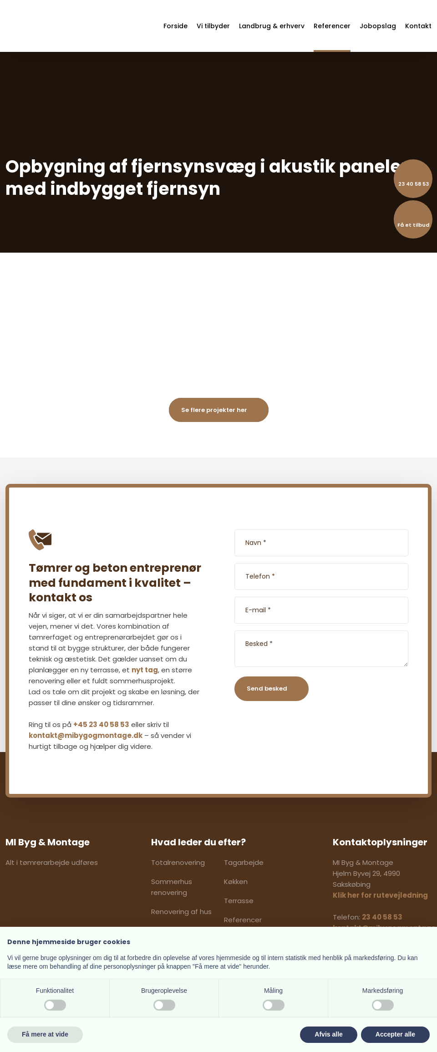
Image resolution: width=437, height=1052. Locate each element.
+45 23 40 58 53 (101, 724)
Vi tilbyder (213, 25)
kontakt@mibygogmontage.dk (85, 735)
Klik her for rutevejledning (380, 895)
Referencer (332, 25)
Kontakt (418, 25)
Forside (175, 25)
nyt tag (145, 670)
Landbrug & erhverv (272, 25)
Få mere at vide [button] (45, 1034)
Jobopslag (378, 25)
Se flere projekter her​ (214, 410)
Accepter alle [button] (395, 1034)
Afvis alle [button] (328, 1034)
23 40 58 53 (382, 917)
